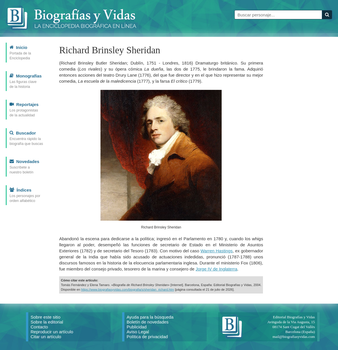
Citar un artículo (46, 336)
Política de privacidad (147, 336)
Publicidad (137, 326)
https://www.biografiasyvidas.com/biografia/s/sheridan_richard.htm (127, 289)
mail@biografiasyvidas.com (293, 336)
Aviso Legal (138, 331)
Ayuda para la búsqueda (150, 317)
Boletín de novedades (148, 321)
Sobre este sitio (45, 317)
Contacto (39, 326)
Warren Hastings (217, 250)
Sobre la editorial (47, 321)
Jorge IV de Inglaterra (216, 268)
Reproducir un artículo (52, 331)
